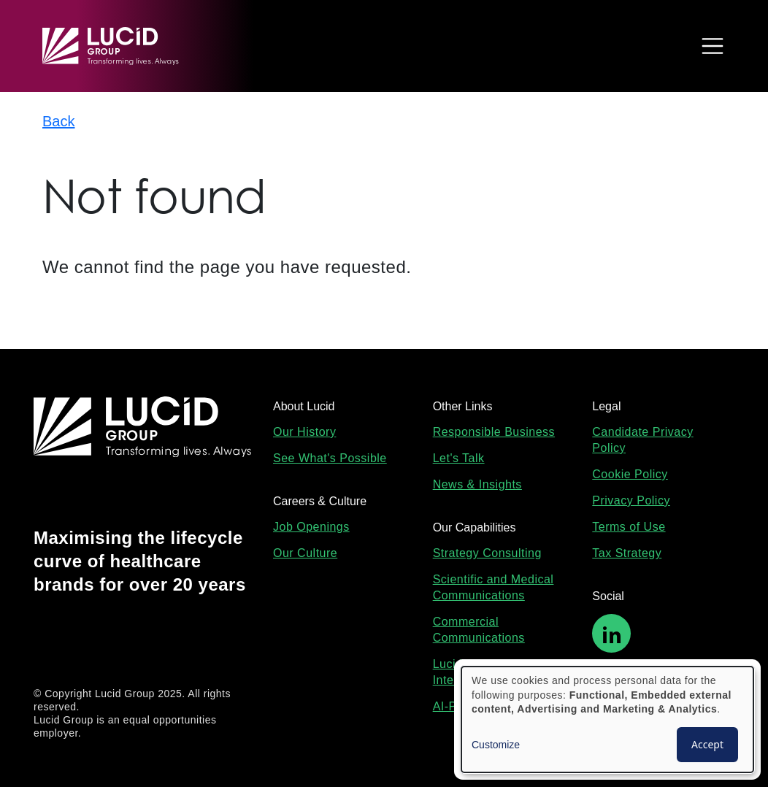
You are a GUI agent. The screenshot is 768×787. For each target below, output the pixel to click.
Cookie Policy (629, 474)
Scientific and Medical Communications (493, 587)
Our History (304, 432)
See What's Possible (330, 458)
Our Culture (305, 553)
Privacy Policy (631, 500)
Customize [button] (496, 744)
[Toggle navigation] (709, 46)
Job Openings (311, 527)
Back (58, 121)
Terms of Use (628, 527)
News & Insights (477, 484)
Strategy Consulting (487, 553)
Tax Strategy (626, 553)
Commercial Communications (479, 629)
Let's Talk (459, 458)
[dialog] (607, 719)
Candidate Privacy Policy (642, 440)
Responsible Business (494, 432)
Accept (707, 744)
